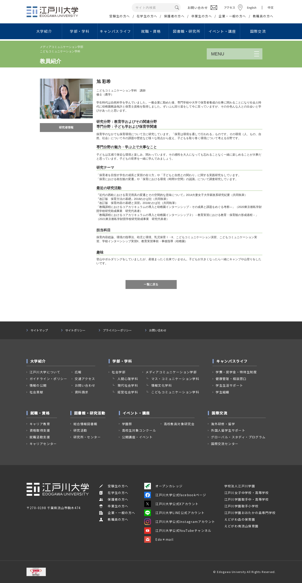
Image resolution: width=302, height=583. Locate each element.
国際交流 (258, 31)
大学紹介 (44, 31)
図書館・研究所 (186, 31)
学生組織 (222, 392)
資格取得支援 (40, 430)
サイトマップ (39, 330)
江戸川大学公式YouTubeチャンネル (177, 530)
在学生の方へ (147, 16)
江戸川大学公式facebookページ (175, 495)
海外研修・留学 (223, 424)
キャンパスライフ (115, 31)
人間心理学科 (128, 378)
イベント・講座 (222, 31)
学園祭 (127, 424)
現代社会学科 (128, 385)
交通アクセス (85, 378)
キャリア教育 (40, 424)
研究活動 (80, 430)
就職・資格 (151, 31)
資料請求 (82, 392)
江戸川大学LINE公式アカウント (174, 512)
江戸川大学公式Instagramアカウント (179, 521)
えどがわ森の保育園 (239, 519)
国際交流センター (224, 443)
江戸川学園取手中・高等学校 (246, 499)
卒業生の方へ (201, 16)
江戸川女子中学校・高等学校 (246, 492)
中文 (271, 8)
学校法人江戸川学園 (239, 486)
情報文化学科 (161, 385)
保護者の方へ (174, 16)
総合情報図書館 (85, 424)
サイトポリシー (75, 330)
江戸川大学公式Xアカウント (171, 504)
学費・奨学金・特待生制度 (236, 372)
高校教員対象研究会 (179, 424)
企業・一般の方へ (232, 16)
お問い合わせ (157, 330)
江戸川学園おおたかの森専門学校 (250, 512)
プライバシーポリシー (117, 330)
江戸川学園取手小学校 (241, 506)
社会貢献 (36, 392)
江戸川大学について (45, 372)
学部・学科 (79, 31)
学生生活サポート (229, 385)
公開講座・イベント (137, 437)
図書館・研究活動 (89, 413)
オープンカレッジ (163, 486)
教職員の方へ (263, 16)
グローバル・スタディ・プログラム (238, 437)
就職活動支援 (40, 437)
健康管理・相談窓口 (231, 378)
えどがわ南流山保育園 (241, 526)
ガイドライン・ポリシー (48, 378)
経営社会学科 (128, 392)
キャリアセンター (43, 443)
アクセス (229, 7)
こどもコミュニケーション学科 (175, 392)
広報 (78, 372)
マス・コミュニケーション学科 (175, 378)
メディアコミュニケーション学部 (171, 372)
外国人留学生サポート (228, 430)
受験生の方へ (119, 16)
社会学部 (119, 372)
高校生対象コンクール (139, 430)
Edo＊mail (158, 539)
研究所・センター (87, 437)
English (251, 7)
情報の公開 (38, 385)
